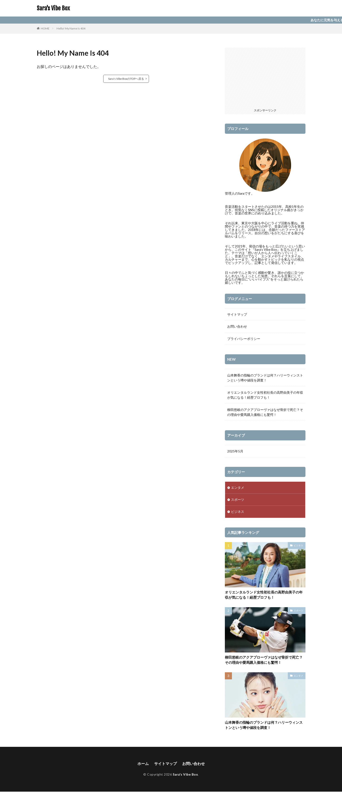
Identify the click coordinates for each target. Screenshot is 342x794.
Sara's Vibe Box (53, 8)
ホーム (143, 766)
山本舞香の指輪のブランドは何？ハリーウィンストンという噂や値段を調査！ (265, 378)
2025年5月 (235, 452)
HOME (45, 28)
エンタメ (237, 488)
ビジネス (237, 513)
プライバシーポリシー (243, 339)
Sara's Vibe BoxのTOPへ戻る (126, 78)
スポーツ (237, 501)
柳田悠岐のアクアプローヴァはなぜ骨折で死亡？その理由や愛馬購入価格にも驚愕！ (265, 412)
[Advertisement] (265, 77)
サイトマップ (237, 315)
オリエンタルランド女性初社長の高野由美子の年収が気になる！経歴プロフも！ (265, 395)
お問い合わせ (237, 327)
